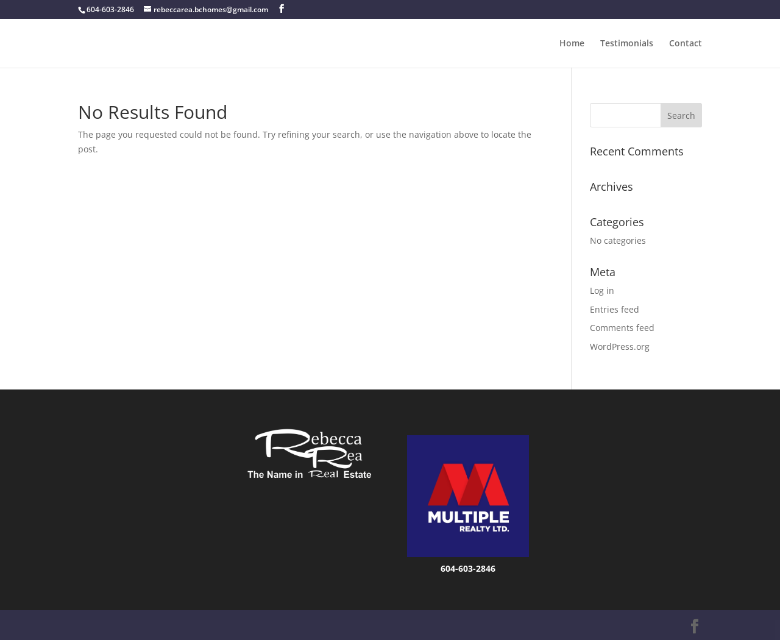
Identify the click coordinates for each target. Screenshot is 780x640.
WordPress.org (620, 346)
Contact (685, 44)
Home (571, 44)
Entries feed (614, 309)
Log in (602, 290)
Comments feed (622, 327)
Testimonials (626, 44)
